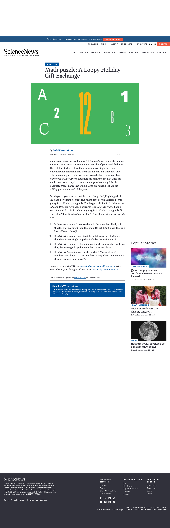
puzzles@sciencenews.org (105, 270)
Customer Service (106, 494)
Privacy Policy (162, 510)
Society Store (151, 488)
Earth (133, 53)
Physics (148, 53)
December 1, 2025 (80, 277)
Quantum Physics (140, 267)
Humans (109, 53)
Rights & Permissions (130, 489)
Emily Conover (137, 280)
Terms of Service (150, 510)
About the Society (153, 485)
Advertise (126, 492)
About (114, 44)
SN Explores (127, 44)
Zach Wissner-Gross (63, 151)
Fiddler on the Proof (112, 290)
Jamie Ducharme (138, 315)
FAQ (124, 483)
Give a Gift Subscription (108, 491)
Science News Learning (37, 500)
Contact (126, 494)
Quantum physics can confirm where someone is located (146, 273)
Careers (149, 494)
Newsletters (127, 486)
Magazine (93, 44)
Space (161, 53)
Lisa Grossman (138, 350)
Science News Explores (14, 500)
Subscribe (103, 485)
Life (122, 53)
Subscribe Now (113, 39)
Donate (163, 44)
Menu (104, 44)
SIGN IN (152, 44)
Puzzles (52, 64)
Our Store (142, 44)
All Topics (80, 53)
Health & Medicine (140, 305)
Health (95, 53)
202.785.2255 (138, 510)
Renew (102, 488)
